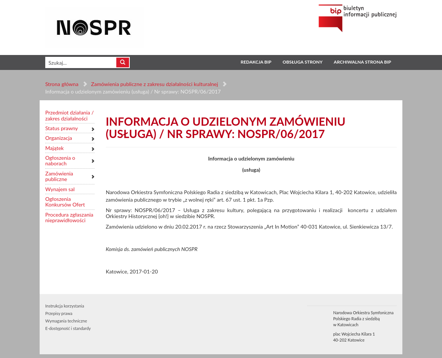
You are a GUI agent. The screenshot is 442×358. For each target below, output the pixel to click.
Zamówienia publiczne (59, 176)
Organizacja (58, 138)
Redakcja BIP (255, 62)
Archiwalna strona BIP (362, 62)
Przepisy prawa (58, 313)
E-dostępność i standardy (68, 328)
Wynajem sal (59, 189)
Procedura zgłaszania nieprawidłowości (69, 217)
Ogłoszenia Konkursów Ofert (65, 202)
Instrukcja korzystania (64, 305)
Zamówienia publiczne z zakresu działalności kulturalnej (154, 84)
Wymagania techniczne (66, 320)
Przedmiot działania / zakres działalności (69, 115)
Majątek (54, 148)
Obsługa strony (303, 62)
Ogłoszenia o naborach (60, 160)
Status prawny (61, 128)
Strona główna (62, 84)
